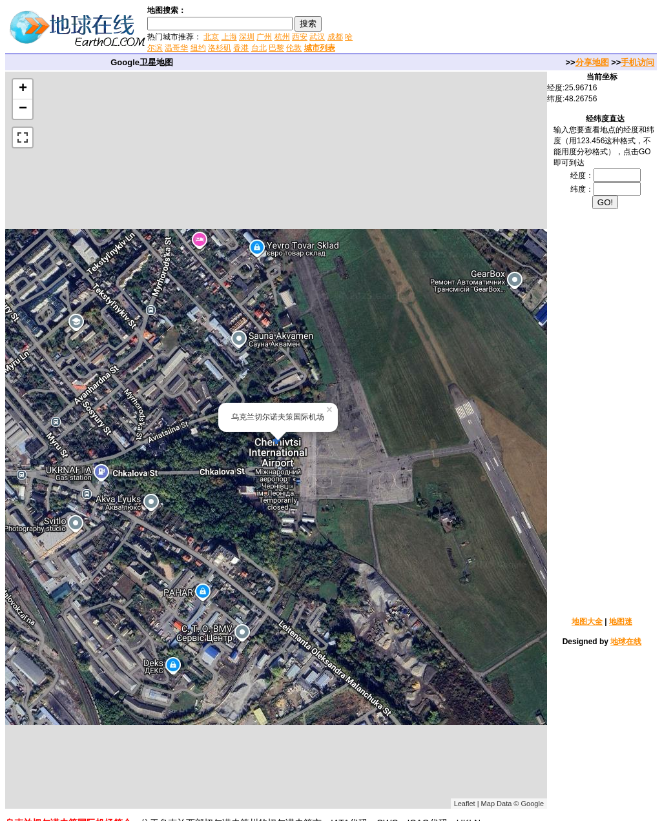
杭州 (282, 36)
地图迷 (620, 621)
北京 (211, 36)
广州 (264, 36)
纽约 (198, 47)
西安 (299, 36)
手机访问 (637, 62)
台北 (259, 47)
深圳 (246, 36)
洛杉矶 (219, 47)
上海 (229, 36)
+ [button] (23, 89)
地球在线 (625, 641)
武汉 (317, 36)
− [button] (23, 109)
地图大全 (587, 621)
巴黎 (276, 47)
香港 (241, 47)
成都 (335, 36)
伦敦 (294, 47)
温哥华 (176, 47)
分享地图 (592, 62)
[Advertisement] (509, 28)
